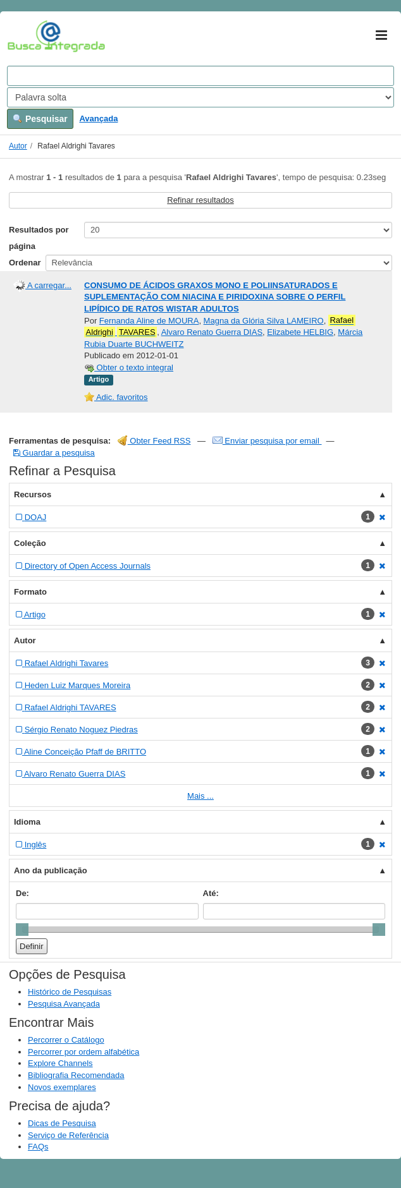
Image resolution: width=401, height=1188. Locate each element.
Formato (30, 592)
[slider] (22, 929)
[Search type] (200, 97)
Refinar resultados (200, 200)
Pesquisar (40, 119)
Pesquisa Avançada (64, 1004)
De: (22, 893)
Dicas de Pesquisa (62, 1123)
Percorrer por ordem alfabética (83, 1052)
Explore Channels (60, 1063)
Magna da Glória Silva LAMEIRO (264, 320)
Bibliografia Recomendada (76, 1075)
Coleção (30, 543)
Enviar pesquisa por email (267, 441)
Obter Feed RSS (154, 441)
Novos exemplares (62, 1087)
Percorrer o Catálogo (66, 1040)
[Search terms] (200, 76)
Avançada (98, 118)
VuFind (27, 36)
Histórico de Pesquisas (69, 992)
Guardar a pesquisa (54, 453)
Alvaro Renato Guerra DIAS (211, 332)
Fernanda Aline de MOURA (149, 320)
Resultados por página (39, 238)
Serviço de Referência (68, 1135)
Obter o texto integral (128, 367)
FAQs (38, 1146)
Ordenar (25, 262)
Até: (211, 893)
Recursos (32, 494)
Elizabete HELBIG (300, 332)
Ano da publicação (50, 870)
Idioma (27, 822)
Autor (18, 146)
